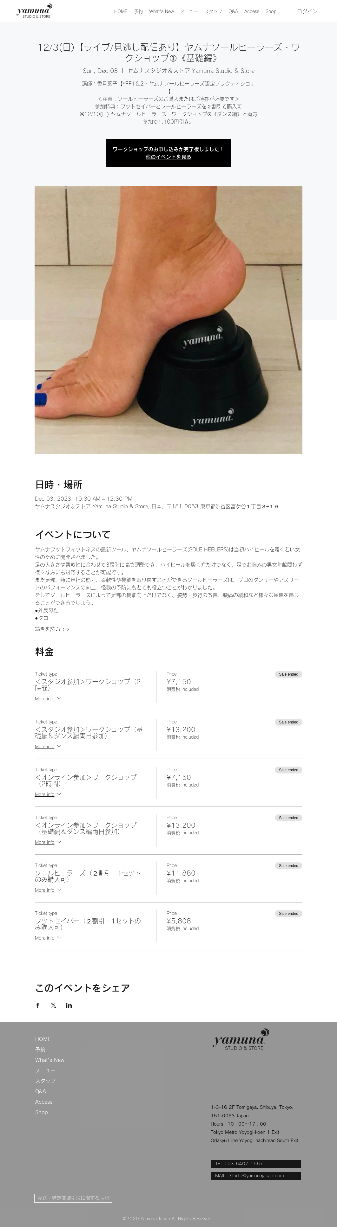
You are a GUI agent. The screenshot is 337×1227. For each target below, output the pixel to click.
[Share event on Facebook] (38, 1005)
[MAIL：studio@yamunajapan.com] (256, 1176)
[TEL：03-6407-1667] (256, 1164)
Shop (41, 1112)
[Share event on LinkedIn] (69, 1005)
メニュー (45, 1070)
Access (43, 1101)
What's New (49, 1060)
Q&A (40, 1091)
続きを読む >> (52, 629)
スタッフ (45, 1080)
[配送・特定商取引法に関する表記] (73, 1198)
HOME (43, 1039)
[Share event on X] (53, 1005)
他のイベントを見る (168, 156)
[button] (189, 11)
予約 (40, 1049)
